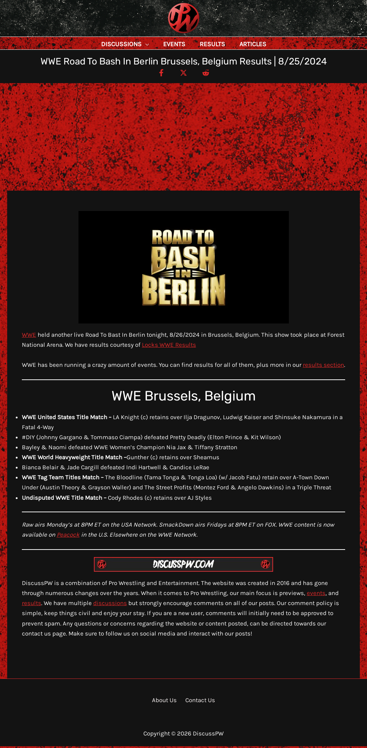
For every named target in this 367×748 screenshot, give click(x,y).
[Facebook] (158, 74)
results (31, 604)
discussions (110, 604)
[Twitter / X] (183, 74)
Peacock (68, 536)
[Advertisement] (183, 138)
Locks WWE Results (169, 346)
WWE (29, 336)
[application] (161, 44)
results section (323, 366)
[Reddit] (209, 74)
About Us (165, 701)
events (316, 594)
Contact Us (199, 701)
